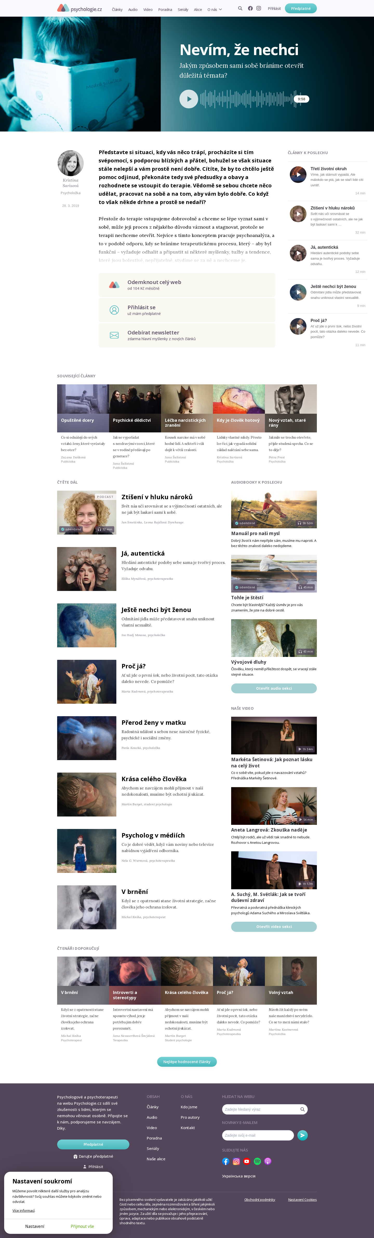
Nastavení (34, 1226)
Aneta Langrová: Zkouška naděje (269, 830)
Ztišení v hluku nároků (333, 208)
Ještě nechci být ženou (333, 286)
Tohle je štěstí (247, 598)
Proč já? (319, 320)
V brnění (135, 891)
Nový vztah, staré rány (287, 422)
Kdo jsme (189, 1106)
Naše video (242, 708)
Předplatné (301, 8)
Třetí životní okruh (329, 169)
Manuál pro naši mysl (255, 533)
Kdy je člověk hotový (238, 420)
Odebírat (302, 1135)
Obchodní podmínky (259, 1199)
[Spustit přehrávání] (188, 99)
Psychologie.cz (79, 8)
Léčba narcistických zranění (185, 422)
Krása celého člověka (154, 778)
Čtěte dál (67, 482)
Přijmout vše (82, 1226)
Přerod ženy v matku (154, 722)
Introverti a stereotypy (125, 995)
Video (148, 9)
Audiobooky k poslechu (256, 482)
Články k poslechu (308, 152)
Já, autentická (324, 247)
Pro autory (190, 1117)
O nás (212, 9)
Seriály (183, 9)
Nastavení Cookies (302, 1199)
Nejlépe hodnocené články (187, 1061)
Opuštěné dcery (77, 420)
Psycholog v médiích (153, 835)
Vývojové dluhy (248, 662)
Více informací (23, 1210)
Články (117, 9)
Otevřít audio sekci (274, 688)
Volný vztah (281, 992)
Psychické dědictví (132, 420)
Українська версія (239, 1175)
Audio (133, 9)
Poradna (165, 9)
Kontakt (188, 1127)
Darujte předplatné (93, 1156)
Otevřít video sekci (274, 926)
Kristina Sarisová (71, 182)
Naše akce (156, 1158)
